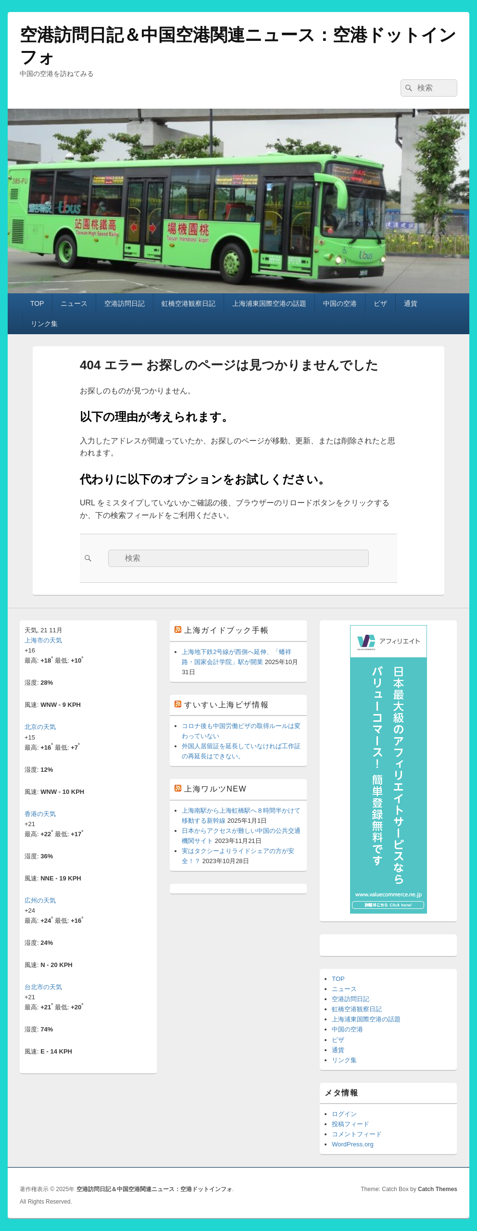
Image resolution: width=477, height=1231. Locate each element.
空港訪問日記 (124, 303)
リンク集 (44, 323)
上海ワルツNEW (215, 789)
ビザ (380, 303)
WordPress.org (352, 1144)
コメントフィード (357, 1134)
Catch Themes (437, 1189)
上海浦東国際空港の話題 (269, 303)
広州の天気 (40, 900)
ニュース (74, 303)
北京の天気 (40, 726)
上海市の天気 (43, 640)
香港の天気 (40, 813)
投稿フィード (350, 1124)
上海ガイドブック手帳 (226, 630)
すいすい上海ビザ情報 (226, 705)
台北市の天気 (43, 987)
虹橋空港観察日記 (188, 303)
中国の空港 (340, 303)
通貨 (410, 303)
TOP (37, 303)
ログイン (344, 1114)
